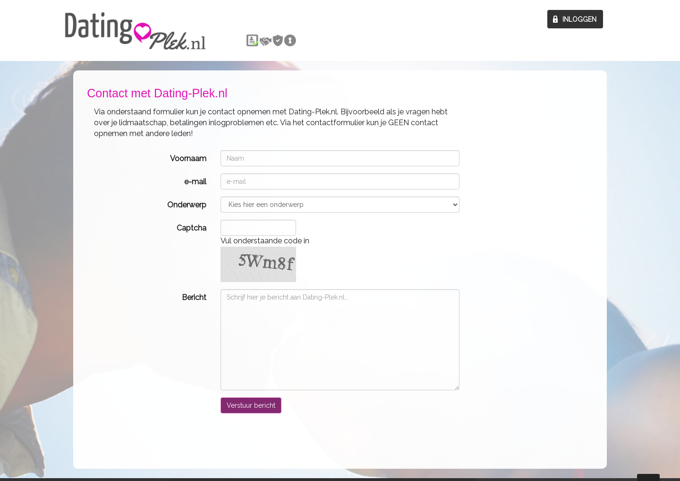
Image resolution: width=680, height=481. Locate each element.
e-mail (195, 181)
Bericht (194, 297)
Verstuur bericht (251, 405)
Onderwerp (186, 204)
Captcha (191, 227)
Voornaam (188, 158)
